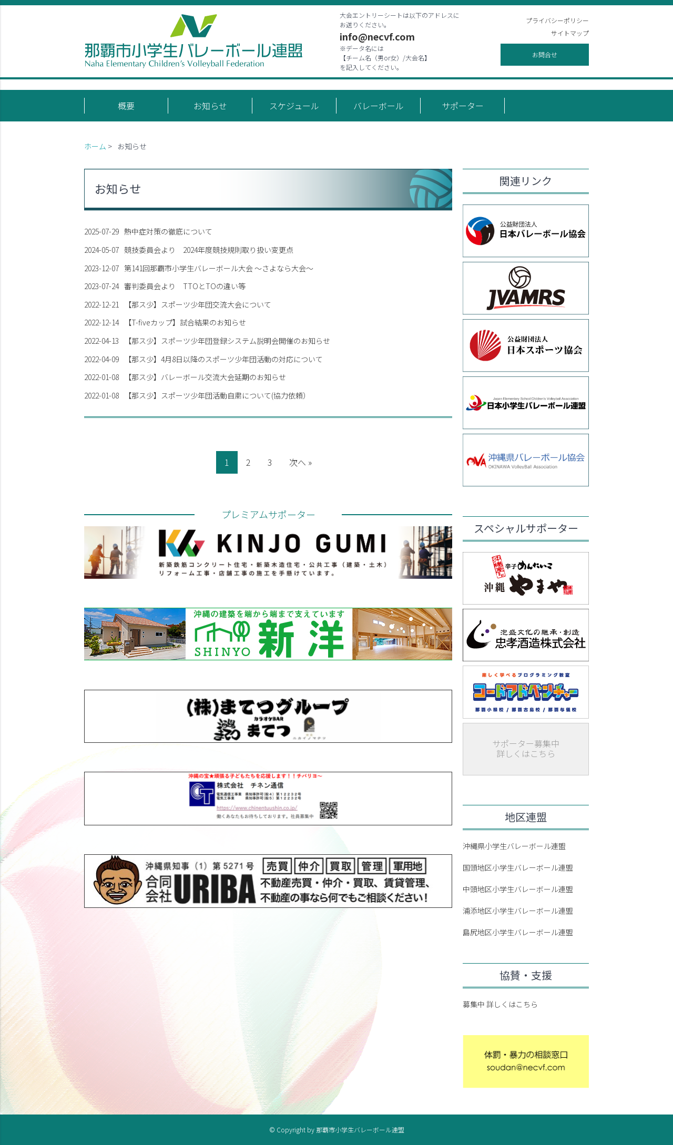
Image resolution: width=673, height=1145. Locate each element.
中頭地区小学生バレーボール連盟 (518, 889)
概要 (126, 105)
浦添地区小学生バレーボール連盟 (518, 910)
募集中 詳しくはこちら (500, 1004)
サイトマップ (570, 32)
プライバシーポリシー (557, 20)
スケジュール (294, 105)
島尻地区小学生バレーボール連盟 (518, 932)
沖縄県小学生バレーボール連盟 (514, 846)
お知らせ (210, 105)
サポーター (463, 105)
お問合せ (544, 54)
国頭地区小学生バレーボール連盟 (518, 867)
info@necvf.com (377, 36)
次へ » (300, 462)
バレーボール (378, 105)
